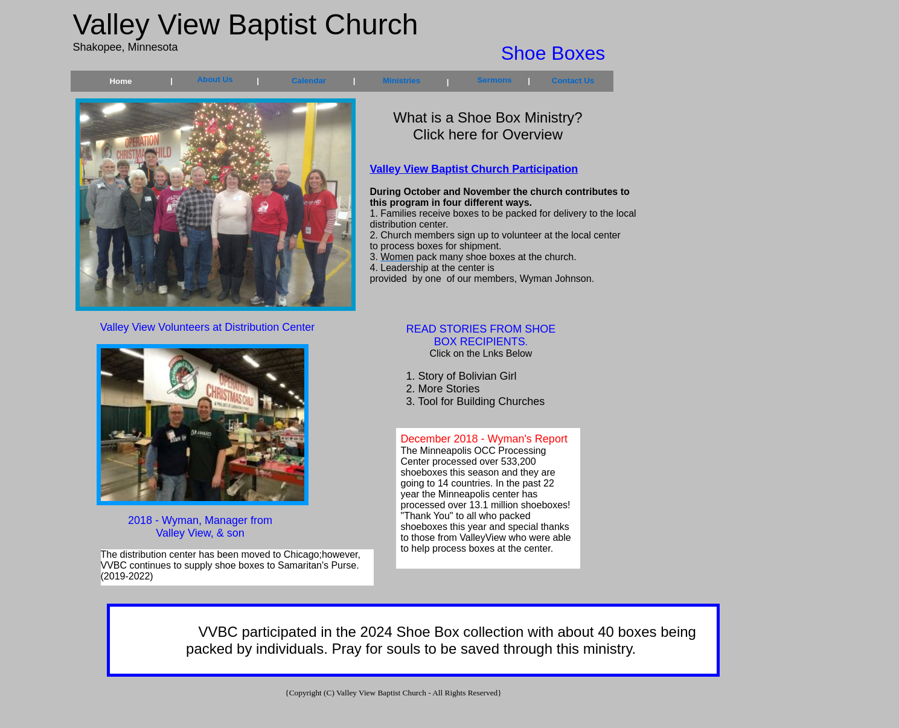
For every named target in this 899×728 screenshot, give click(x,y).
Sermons (494, 80)
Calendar (309, 80)
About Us (214, 79)
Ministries (401, 80)
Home (120, 81)
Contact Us (573, 80)
